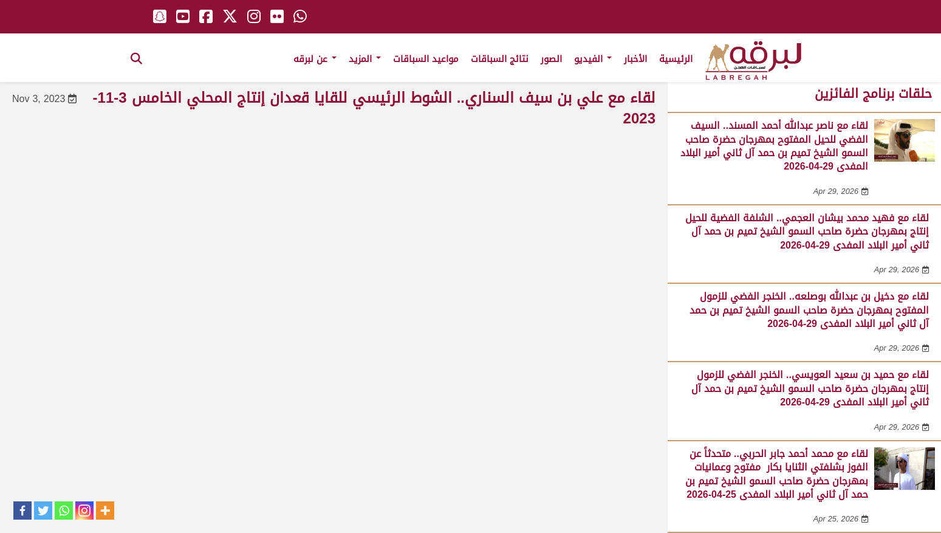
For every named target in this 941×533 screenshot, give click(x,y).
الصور (551, 58)
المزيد (365, 58)
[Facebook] (22, 510)
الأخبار (635, 58)
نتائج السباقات (500, 58)
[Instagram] (84, 510)
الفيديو (593, 58)
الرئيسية (676, 58)
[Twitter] (43, 510)
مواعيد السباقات (426, 58)
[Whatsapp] (64, 510)
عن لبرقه (315, 58)
